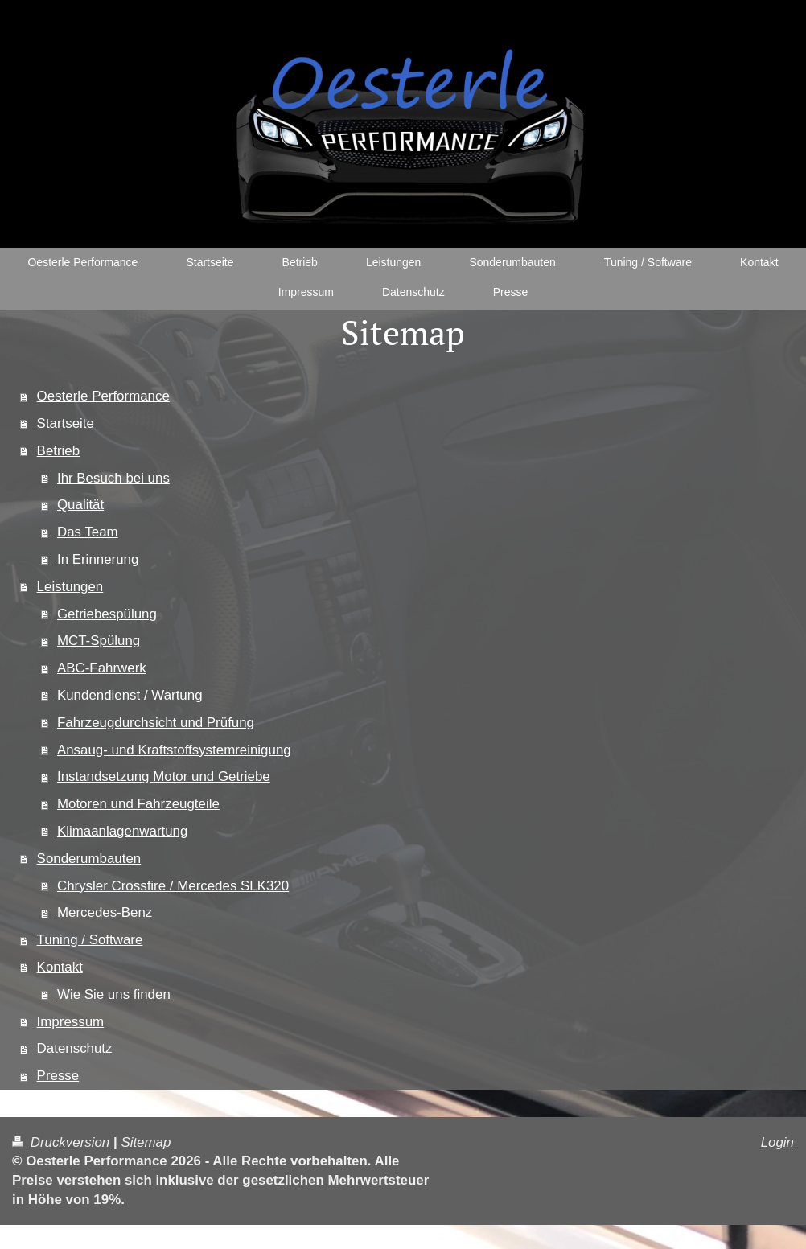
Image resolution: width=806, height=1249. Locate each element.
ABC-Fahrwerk (101, 668)
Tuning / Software (90, 939)
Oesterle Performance (103, 396)
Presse (58, 1075)
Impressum (71, 1021)
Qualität (80, 504)
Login (777, 1142)
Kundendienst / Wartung (130, 695)
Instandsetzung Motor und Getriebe (163, 776)
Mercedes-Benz (104, 912)
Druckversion (62, 1142)
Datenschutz (75, 1048)
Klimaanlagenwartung (122, 831)
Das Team (87, 532)
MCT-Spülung (98, 640)
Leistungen (70, 586)
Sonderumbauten (89, 858)
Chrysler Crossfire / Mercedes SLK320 (173, 886)
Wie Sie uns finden (114, 994)
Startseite (65, 423)
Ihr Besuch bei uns (113, 478)
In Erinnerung (97, 559)
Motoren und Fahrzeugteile (138, 803)
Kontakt (60, 967)
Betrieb (58, 450)
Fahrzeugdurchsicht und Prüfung (155, 722)
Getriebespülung (107, 614)
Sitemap (146, 1142)
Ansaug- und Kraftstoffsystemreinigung (174, 750)
